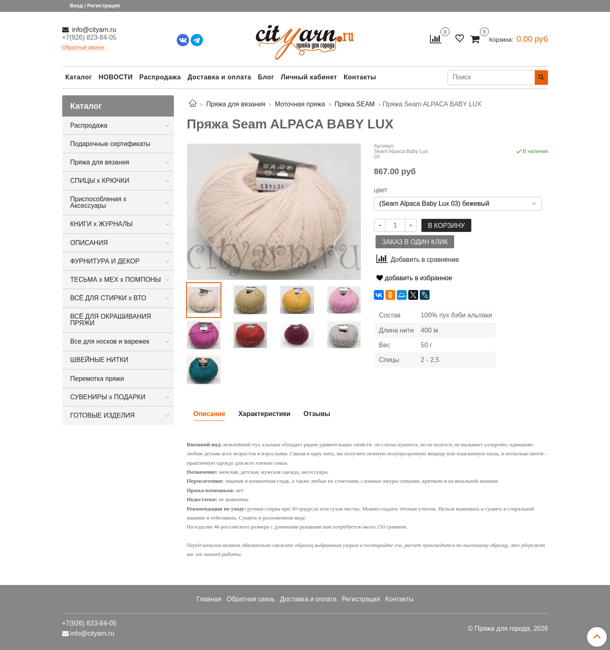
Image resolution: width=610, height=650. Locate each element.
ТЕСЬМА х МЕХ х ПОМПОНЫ (115, 279)
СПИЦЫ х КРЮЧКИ (100, 180)
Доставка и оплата (219, 77)
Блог (266, 77)
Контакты (360, 77)
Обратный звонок (83, 47)
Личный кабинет (309, 77)
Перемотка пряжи (97, 378)
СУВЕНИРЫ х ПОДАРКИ (108, 397)
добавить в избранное (414, 277)
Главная (208, 599)
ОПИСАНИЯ (89, 242)
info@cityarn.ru (93, 29)
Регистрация (361, 599)
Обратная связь (251, 599)
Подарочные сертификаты (110, 143)
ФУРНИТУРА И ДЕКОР (105, 261)
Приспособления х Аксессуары (98, 202)
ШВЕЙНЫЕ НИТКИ (99, 359)
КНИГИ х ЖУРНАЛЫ (101, 223)
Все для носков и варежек (109, 341)
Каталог (78, 77)
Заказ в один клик (415, 241)
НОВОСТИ (116, 77)
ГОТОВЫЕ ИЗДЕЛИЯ (102, 415)
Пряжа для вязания (99, 162)
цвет (380, 190)
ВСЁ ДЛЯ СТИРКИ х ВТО (108, 298)
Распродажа (160, 77)
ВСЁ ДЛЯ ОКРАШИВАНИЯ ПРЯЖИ (110, 319)
